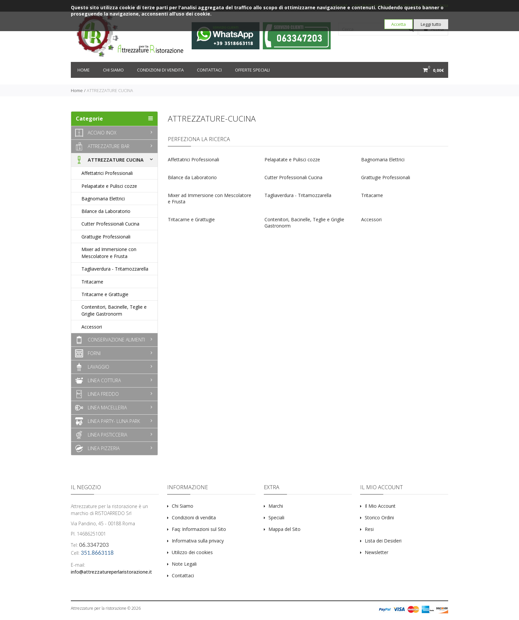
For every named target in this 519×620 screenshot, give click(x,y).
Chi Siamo (182, 506)
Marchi (275, 506)
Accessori (371, 219)
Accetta (398, 24)
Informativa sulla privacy (198, 541)
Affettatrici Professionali (193, 159)
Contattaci (209, 70)
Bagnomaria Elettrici (382, 159)
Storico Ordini (379, 517)
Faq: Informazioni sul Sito (199, 529)
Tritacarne (372, 195)
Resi (369, 529)
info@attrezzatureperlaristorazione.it (111, 572)
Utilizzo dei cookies (192, 552)
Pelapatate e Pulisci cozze (292, 159)
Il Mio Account (380, 506)
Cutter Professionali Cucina (293, 177)
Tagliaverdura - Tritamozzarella (297, 195)
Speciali (276, 517)
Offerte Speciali (252, 70)
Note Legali (184, 564)
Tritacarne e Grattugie (191, 219)
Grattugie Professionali (385, 177)
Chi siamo (113, 70)
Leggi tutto (431, 24)
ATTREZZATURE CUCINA (110, 90)
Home (83, 70)
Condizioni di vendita (160, 70)
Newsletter (376, 552)
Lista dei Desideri (383, 541)
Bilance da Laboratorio (192, 177)
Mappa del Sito (284, 529)
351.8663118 (97, 552)
